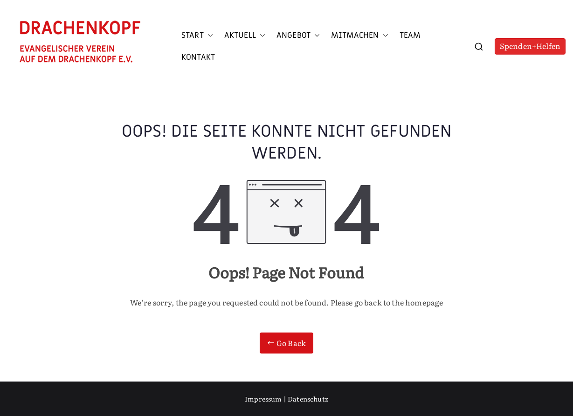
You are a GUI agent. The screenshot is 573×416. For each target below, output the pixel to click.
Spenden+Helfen (530, 45)
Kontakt (198, 57)
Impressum (263, 398)
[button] (208, 35)
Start (197, 35)
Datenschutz (308, 398)
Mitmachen (359, 35)
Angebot (298, 35)
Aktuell (244, 35)
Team (410, 35)
